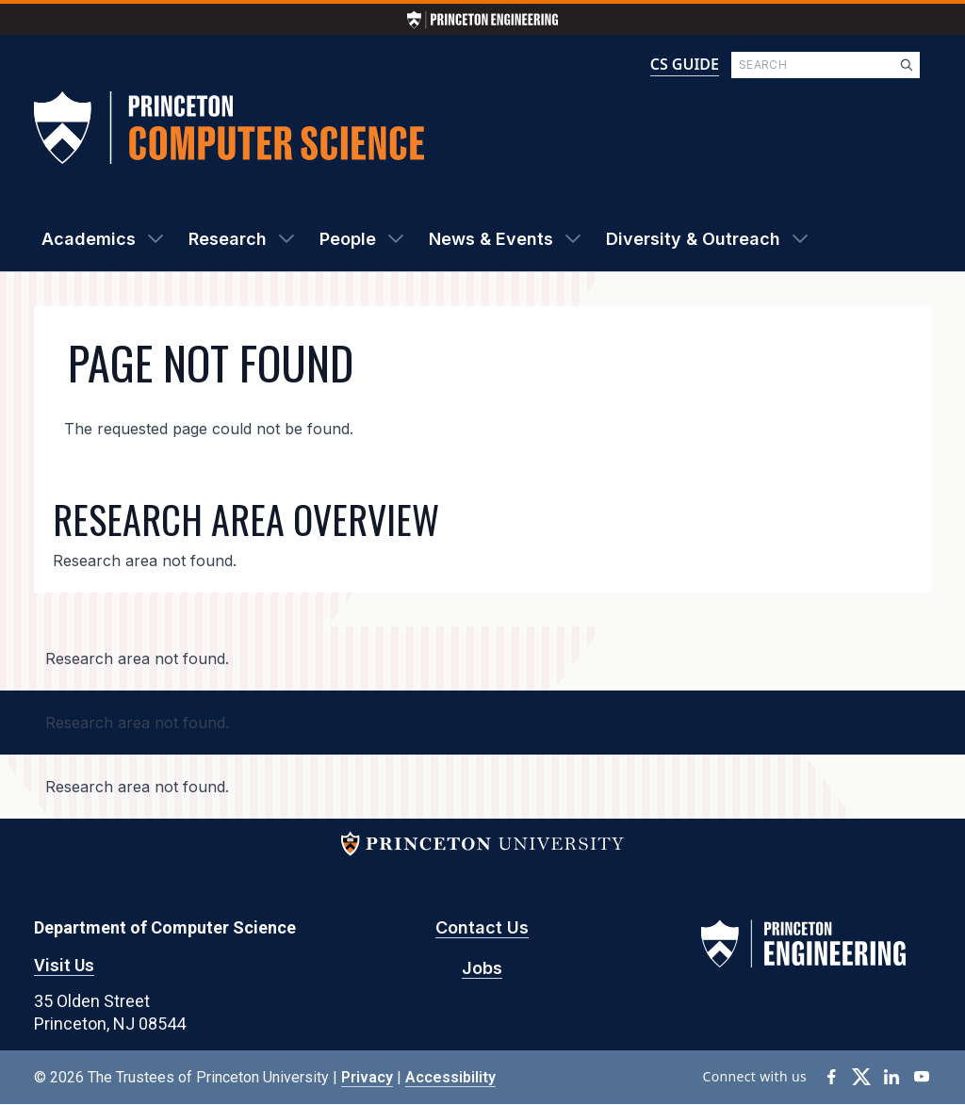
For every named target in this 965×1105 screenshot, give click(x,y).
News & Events (491, 239)
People (347, 239)
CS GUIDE (684, 64)
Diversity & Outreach (693, 239)
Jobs (482, 968)
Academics (88, 239)
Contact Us (482, 927)
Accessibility (450, 1077)
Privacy (367, 1077)
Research (227, 239)
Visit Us (64, 965)
